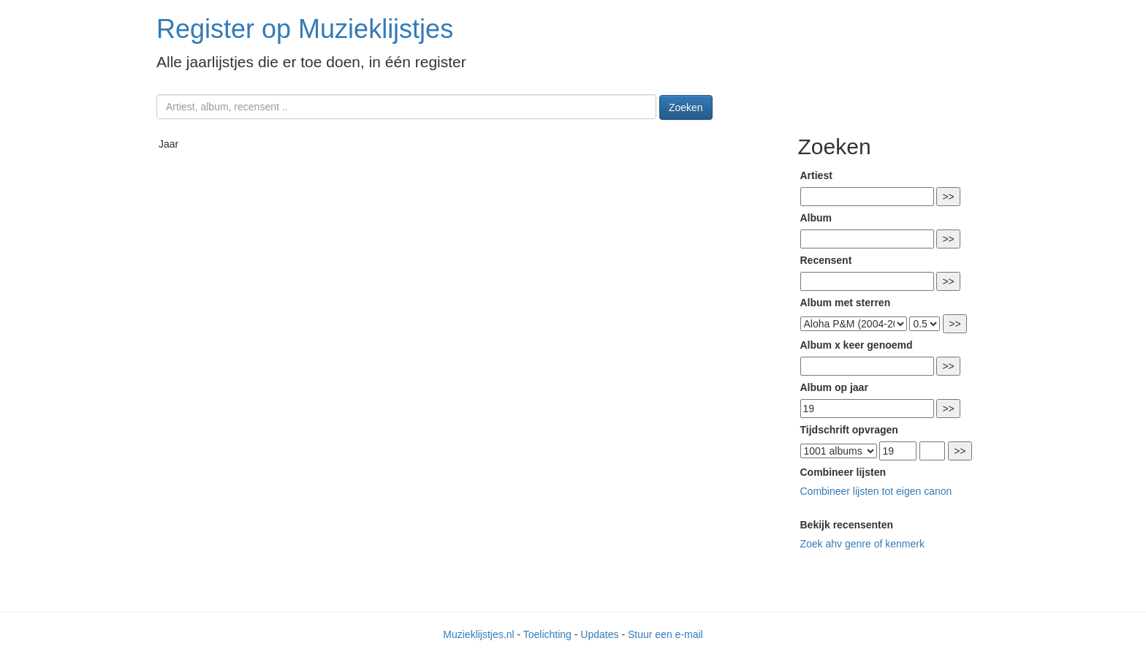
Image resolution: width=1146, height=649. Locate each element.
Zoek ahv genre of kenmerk (862, 544)
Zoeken (686, 107)
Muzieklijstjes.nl (478, 634)
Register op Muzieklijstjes (304, 29)
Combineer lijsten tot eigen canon (876, 491)
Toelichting (547, 634)
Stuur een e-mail (665, 634)
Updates (599, 634)
